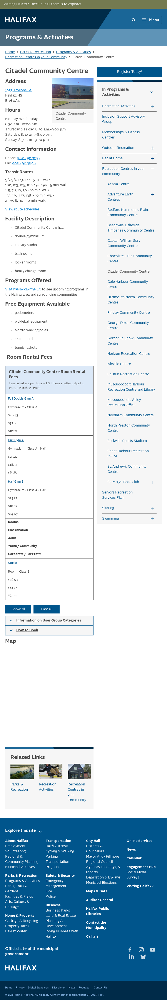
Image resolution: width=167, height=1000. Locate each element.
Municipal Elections (101, 883)
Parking (52, 856)
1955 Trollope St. (18, 90)
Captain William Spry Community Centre (123, 243)
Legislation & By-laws (103, 877)
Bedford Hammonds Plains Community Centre (128, 212)
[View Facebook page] (130, 949)
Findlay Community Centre (128, 313)
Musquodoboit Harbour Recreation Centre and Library (131, 387)
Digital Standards (38, 988)
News (71, 988)
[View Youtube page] (152, 949)
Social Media (137, 872)
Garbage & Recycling (21, 921)
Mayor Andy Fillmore (102, 856)
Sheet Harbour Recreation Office (128, 454)
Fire (49, 891)
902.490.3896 (24, 163)
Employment (15, 846)
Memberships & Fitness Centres (121, 135)
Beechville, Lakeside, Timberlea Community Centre (130, 228)
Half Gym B (15, 481)
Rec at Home (112, 158)
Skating (108, 508)
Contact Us (100, 988)
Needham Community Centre (130, 415)
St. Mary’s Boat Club (123, 482)
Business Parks (58, 910)
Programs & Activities (22, 881)
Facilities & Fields (19, 896)
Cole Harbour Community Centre (127, 284)
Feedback (84, 988)
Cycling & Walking (60, 851)
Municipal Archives (20, 867)
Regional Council (99, 862)
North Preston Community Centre (128, 428)
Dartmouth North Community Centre (130, 300)
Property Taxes (17, 926)
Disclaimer (58, 988)
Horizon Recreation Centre (128, 354)
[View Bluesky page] (143, 956)
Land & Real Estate (61, 916)
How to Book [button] (23, 632)
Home (8, 988)
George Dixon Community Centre (128, 325)
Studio (12, 563)
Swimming (110, 518)
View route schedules (22, 209)
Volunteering (15, 851)
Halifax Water (16, 931)
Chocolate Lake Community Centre (129, 259)
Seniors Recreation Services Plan (117, 495)
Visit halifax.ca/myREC (23, 289)
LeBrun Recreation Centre (128, 374)
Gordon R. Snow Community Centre (130, 341)
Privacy (20, 988)
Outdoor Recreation (118, 148)
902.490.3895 (28, 158)
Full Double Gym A (21, 398)
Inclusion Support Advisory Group (123, 119)
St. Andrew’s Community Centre (126, 469)
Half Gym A (16, 440)
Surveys (133, 877)
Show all (18, 609)
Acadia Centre (118, 184)
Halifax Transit (57, 846)
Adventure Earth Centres (120, 197)
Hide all (46, 609)
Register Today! (129, 72)
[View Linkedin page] (132, 956)
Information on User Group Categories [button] (44, 622)
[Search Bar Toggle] (133, 19)
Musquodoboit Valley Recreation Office (124, 402)
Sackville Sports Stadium (127, 441)
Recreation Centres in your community (123, 171)
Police (51, 896)
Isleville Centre (119, 364)
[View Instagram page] (142, 949)
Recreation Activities (118, 106)
